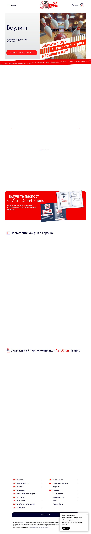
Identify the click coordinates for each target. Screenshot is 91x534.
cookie (72, 515)
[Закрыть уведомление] (87, 514)
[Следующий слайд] (79, 131)
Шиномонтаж (21, 504)
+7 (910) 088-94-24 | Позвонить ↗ (21, 53)
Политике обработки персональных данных (38, 530)
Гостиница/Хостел (23, 486)
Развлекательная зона (60, 486)
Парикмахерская (58, 500)
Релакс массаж (58, 483)
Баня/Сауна (56, 493)
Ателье (55, 504)
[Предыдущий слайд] (11, 131)
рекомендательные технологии (71, 517)
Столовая (20, 490)
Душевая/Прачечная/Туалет (26, 497)
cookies (22, 525)
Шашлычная (21, 493)
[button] (11, 5)
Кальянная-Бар (58, 497)
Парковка (20, 483)
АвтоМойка (21, 511)
